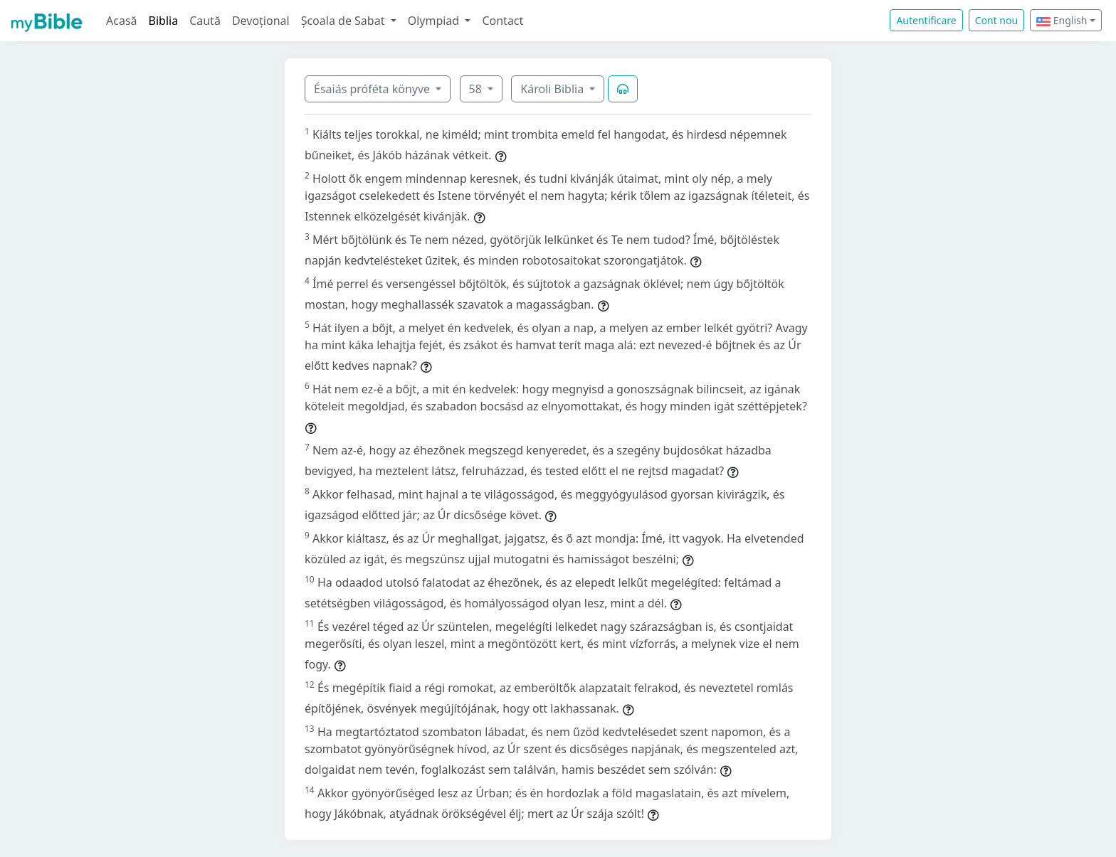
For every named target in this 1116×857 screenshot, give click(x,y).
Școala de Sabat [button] (344, 20)
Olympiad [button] (435, 20)
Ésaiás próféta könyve (373, 89)
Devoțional (261, 20)
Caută (205, 20)
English (1061, 20)
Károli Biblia (553, 89)
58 (477, 89)
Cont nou (996, 20)
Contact (502, 20)
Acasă (121, 20)
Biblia (164, 20)
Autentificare (926, 20)
